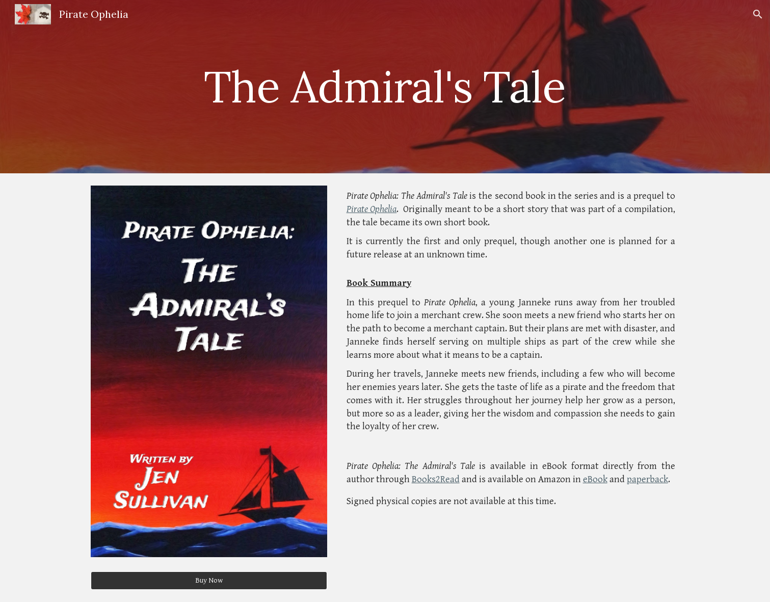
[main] (385, 86)
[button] (758, 14)
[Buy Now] (209, 580)
